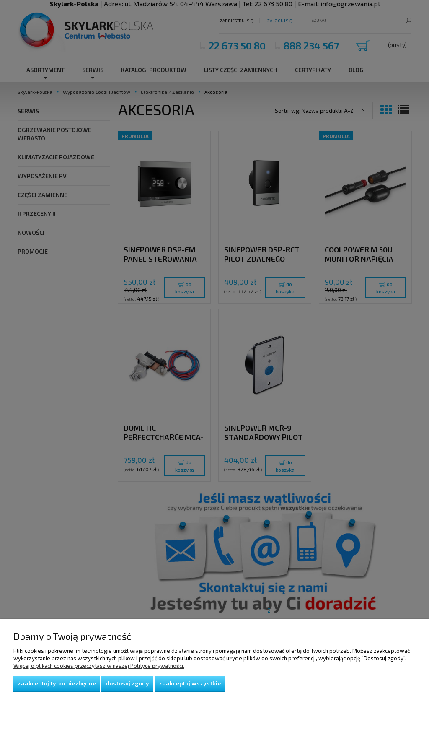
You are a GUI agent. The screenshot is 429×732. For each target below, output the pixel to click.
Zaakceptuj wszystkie (190, 683)
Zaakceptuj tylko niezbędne (57, 683)
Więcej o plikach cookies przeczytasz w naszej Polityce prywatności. (98, 665)
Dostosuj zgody (127, 683)
